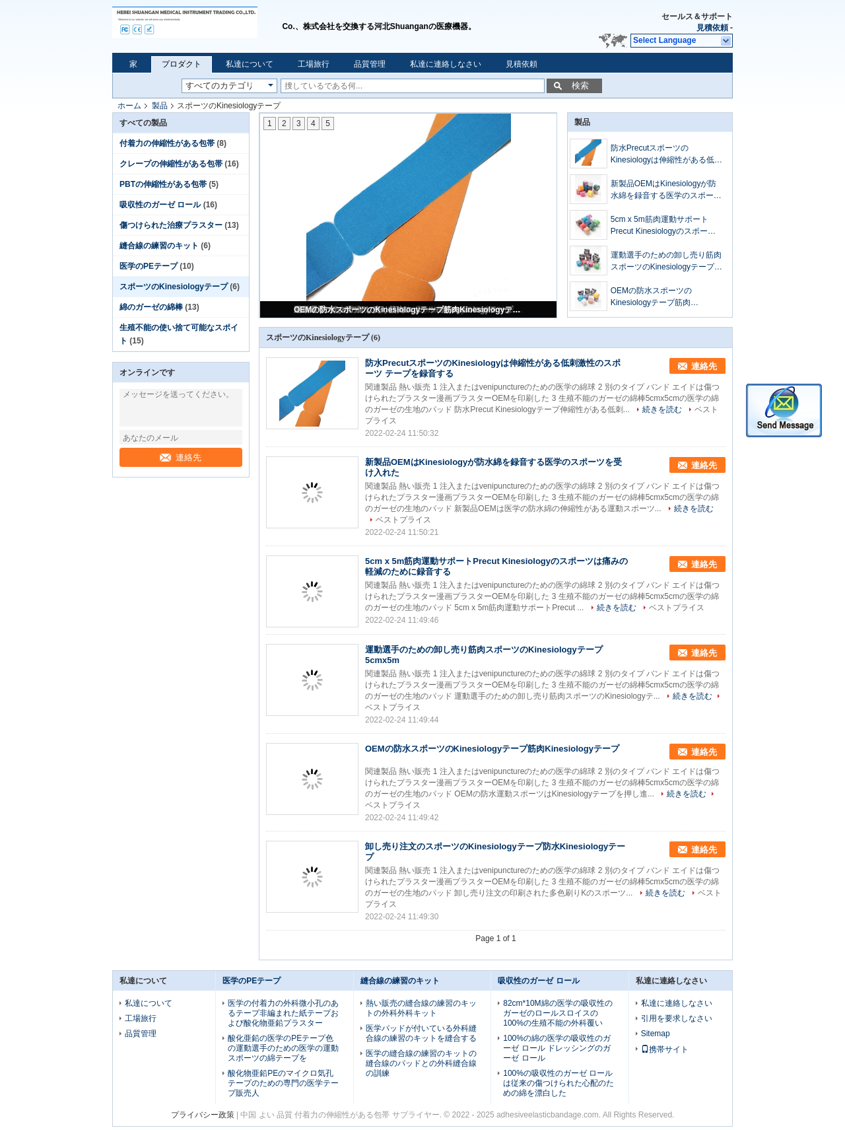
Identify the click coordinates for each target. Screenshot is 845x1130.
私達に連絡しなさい (445, 64)
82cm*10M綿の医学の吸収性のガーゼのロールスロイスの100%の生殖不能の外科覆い (557, 1013)
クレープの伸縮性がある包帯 (170, 163)
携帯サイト (665, 1049)
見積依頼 (712, 27)
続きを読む (662, 409)
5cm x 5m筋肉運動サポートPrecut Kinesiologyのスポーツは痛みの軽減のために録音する (666, 226)
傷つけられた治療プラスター (170, 225)
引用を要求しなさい (676, 1018)
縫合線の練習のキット (159, 245)
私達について (249, 64)
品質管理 (370, 64)
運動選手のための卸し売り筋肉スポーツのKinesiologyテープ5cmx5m (666, 261)
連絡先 (180, 457)
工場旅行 (313, 64)
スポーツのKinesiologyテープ (173, 286)
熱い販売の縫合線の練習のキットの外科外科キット (421, 1008)
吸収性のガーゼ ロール (160, 204)
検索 (580, 85)
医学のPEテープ (148, 266)
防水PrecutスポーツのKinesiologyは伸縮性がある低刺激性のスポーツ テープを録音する (666, 154)
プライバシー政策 (202, 1114)
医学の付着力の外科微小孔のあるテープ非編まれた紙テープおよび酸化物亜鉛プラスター (283, 1013)
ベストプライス (403, 519)
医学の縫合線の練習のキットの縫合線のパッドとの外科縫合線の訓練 (421, 1063)
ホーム (129, 105)
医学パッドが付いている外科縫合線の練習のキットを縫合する (421, 1033)
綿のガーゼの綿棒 (151, 307)
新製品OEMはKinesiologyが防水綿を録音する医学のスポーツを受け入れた (666, 190)
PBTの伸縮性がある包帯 (163, 184)
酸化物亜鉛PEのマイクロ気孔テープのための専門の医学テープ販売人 (283, 1083)
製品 (160, 105)
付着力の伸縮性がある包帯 (167, 143)
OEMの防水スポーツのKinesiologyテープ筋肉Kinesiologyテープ (409, 309)
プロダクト (181, 64)
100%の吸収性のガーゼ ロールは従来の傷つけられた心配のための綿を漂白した (558, 1083)
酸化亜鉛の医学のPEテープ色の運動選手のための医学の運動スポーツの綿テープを (283, 1048)
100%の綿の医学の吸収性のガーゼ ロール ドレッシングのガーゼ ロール (557, 1048)
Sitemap (655, 1033)
